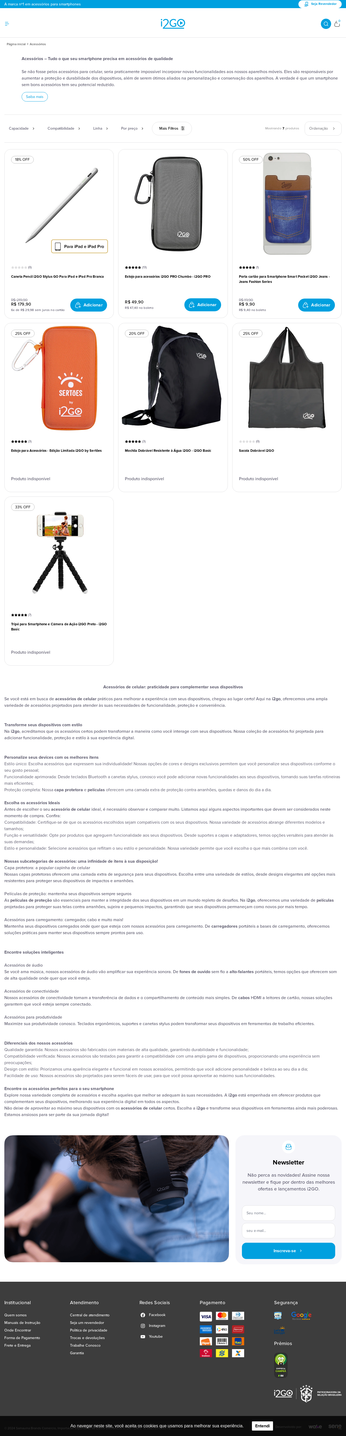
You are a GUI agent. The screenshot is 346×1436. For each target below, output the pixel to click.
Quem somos (15, 1315)
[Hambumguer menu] (10, 24)
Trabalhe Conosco (85, 1345)
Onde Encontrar (17, 1330)
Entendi (262, 1426)
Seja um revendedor (87, 1322)
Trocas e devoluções (87, 1338)
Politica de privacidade (88, 1330)
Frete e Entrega (17, 1345)
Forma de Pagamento (22, 1338)
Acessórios (38, 44)
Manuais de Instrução (22, 1322)
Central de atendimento (89, 1315)
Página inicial (16, 44)
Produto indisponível (30, 479)
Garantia (77, 1353)
